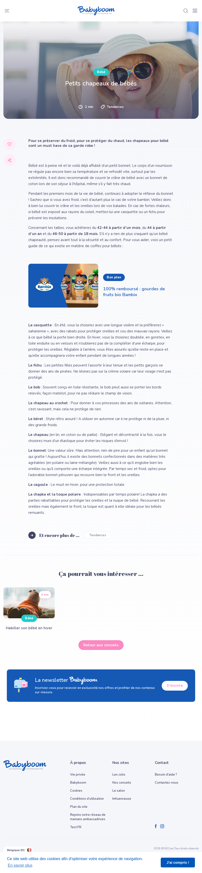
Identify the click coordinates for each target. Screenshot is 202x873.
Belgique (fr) (18, 850)
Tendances (97, 535)
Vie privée (77, 774)
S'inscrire (175, 686)
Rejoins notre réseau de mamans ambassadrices (88, 817)
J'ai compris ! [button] (178, 862)
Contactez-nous (166, 782)
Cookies (76, 791)
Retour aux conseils (101, 645)
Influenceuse (121, 799)
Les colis (118, 774)
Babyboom (78, 782)
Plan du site (78, 807)
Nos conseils (121, 782)
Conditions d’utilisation (87, 799)
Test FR (75, 827)
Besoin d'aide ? (166, 774)
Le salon (118, 791)
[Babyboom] (96, 10)
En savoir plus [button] (20, 865)
